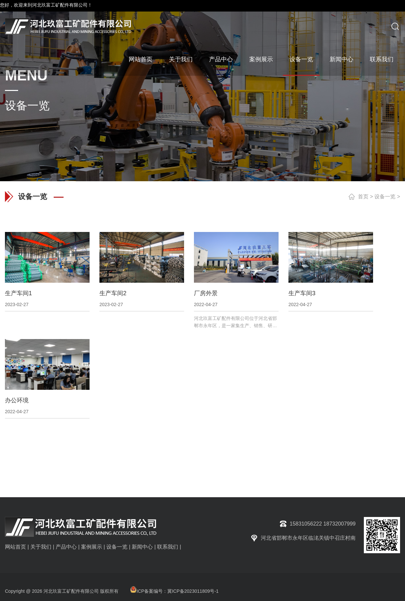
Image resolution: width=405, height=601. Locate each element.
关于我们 (181, 59)
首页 (363, 196)
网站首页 (140, 59)
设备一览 (301, 59)
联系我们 (381, 59)
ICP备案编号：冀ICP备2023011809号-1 (174, 591)
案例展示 (261, 59)
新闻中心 (341, 59)
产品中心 (221, 59)
